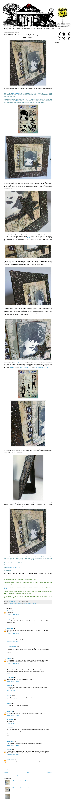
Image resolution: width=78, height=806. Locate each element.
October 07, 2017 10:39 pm (13, 673)
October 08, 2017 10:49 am (13, 707)
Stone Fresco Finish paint (26, 367)
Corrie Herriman (11, 610)
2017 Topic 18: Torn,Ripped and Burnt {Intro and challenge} (24, 780)
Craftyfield (9, 618)
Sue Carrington (16, 93)
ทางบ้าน (9, 765)
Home (5, 28)
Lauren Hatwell (10, 677)
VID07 (17, 100)
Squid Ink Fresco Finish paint (41, 367)
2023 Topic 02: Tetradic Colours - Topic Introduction (22, 787)
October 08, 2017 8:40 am (13, 681)
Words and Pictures (11, 646)
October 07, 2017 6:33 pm (13, 624)
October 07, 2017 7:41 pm (13, 641)
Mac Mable (9, 695)
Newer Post (6, 772)
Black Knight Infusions (18, 362)
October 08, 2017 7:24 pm (13, 715)
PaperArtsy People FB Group (28, 28)
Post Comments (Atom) (15, 775)
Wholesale (46, 28)
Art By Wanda (10, 719)
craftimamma (10, 727)
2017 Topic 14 (10, 603)
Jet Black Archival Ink (26, 237)
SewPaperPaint (10, 741)
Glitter (15, 603)
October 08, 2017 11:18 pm (13, 723)
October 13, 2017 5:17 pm (13, 767)
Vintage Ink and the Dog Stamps (29, 603)
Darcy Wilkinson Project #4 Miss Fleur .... (20, 795)
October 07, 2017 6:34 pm (13, 633)
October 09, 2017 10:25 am (13, 737)
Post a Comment (9, 769)
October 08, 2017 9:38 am (13, 698)
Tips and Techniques (55, 28)
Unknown (9, 658)
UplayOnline (10, 759)
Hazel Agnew (10, 711)
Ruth (8, 668)
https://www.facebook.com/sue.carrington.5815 (20, 569)
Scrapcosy (9, 749)
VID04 (11, 367)
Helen (8, 638)
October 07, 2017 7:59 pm (13, 654)
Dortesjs (9, 703)
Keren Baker (10, 685)
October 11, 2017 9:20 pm (13, 754)
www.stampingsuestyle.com (13, 567)
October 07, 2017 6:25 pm (13, 614)
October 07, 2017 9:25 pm (13, 663)
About (10, 28)
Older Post (49, 772)
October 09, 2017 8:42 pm (13, 745)
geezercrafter (10, 628)
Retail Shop (39, 28)
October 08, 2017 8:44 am (13, 690)
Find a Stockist (16, 28)
